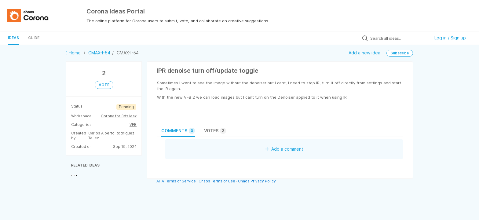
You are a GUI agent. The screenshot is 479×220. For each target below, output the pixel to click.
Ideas (13, 37)
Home (74, 52)
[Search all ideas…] (399, 38)
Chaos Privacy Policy (257, 181)
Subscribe (399, 53)
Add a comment (284, 149)
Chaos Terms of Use (217, 181)
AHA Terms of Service (176, 181)
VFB (133, 124)
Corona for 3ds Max (119, 116)
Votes (215, 131)
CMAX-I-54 (99, 52)
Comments (178, 131)
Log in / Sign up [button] (450, 37)
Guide (33, 37)
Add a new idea (364, 52)
